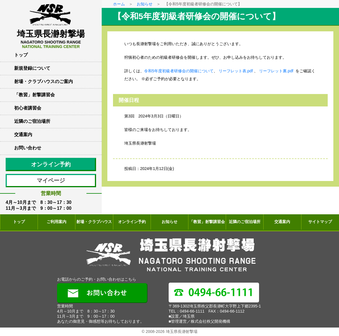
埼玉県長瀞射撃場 (51, 39)
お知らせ (145, 4)
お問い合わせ (27, 147)
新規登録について (32, 68)
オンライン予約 (51, 164)
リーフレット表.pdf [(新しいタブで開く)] (236, 71)
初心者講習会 (27, 108)
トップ (21, 55)
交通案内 (23, 134)
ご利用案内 (56, 221)
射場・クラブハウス (94, 221)
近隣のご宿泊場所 (32, 121)
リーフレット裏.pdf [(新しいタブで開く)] (276, 71)
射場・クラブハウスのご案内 (43, 81)
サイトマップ (320, 221)
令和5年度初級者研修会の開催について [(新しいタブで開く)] (179, 71)
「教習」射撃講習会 (34, 94)
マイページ (51, 180)
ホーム (119, 4)
